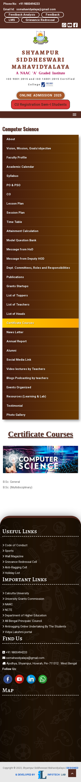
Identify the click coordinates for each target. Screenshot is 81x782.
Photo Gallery (16, 415)
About (11, 139)
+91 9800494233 (14, 652)
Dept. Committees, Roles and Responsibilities (38, 268)
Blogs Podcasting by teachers (27, 378)
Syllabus (13, 176)
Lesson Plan (15, 203)
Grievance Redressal (40, 20)
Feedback (53, 14)
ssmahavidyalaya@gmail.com (23, 658)
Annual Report (17, 341)
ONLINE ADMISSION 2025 (41, 95)
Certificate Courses (20, 323)
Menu (74, 114)
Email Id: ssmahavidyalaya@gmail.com (29, 9)
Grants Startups (17, 286)
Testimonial (15, 406)
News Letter (15, 332)
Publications (15, 277)
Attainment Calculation (22, 231)
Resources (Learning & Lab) (26, 396)
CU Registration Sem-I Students (40, 104)
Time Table (14, 222)
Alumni (11, 350)
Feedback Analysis (22, 14)
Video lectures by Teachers (26, 369)
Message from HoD (20, 249)
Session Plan (16, 212)
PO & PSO (13, 185)
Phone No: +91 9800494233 (21, 3)
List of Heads (16, 314)
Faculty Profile (17, 157)
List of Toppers (17, 295)
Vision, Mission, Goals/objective (29, 148)
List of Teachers (18, 304)
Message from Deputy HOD (25, 258)
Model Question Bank (21, 240)
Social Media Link (19, 359)
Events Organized (19, 387)
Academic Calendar (20, 167)
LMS (12, 20)
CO (9, 194)
